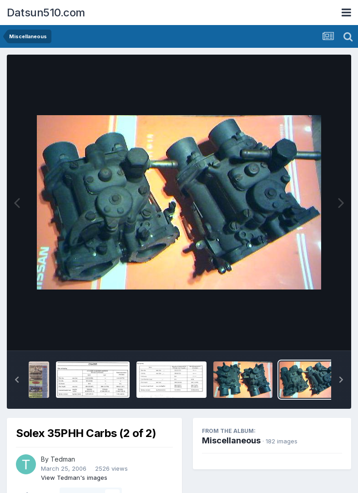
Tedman (62, 459)
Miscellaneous (231, 440)
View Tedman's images (74, 477)
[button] (17, 380)
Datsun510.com (46, 12)
